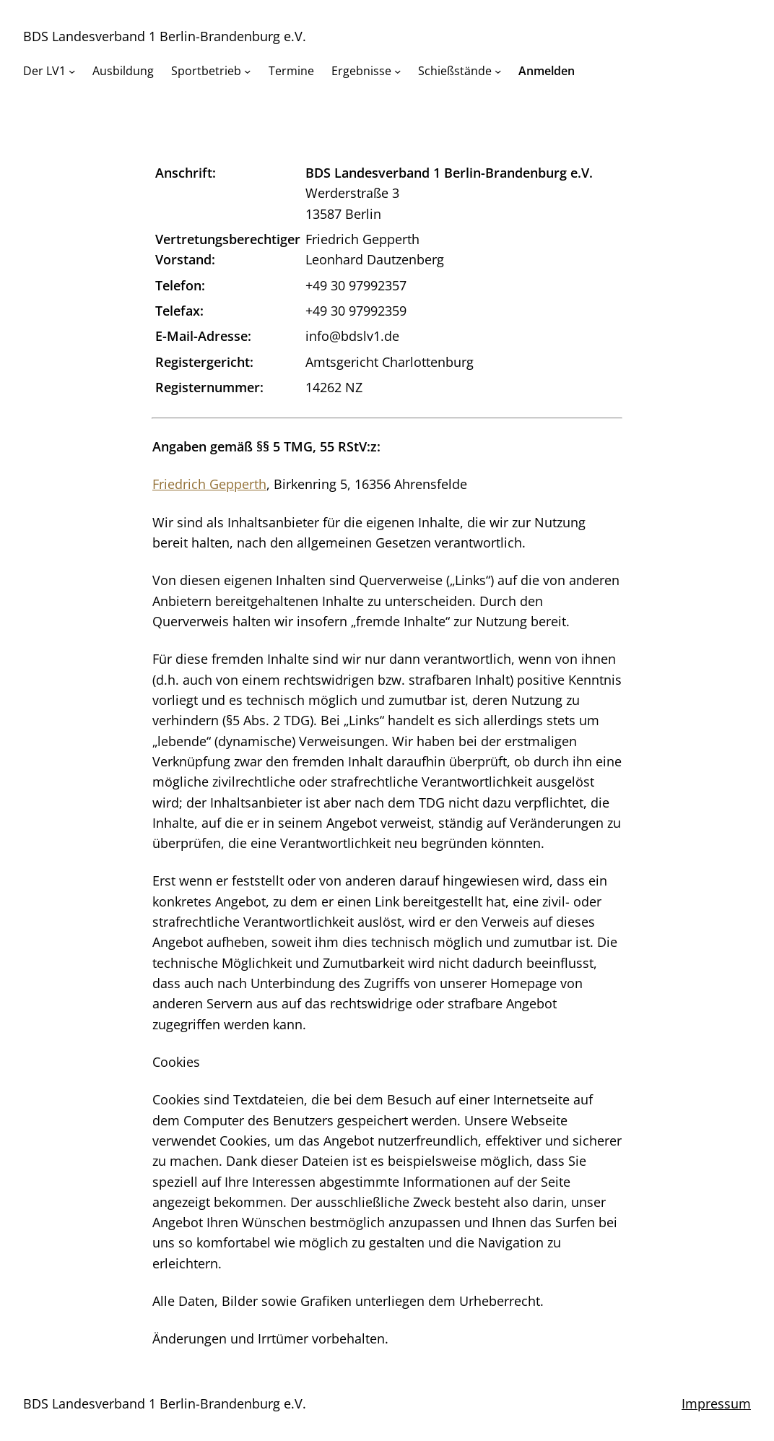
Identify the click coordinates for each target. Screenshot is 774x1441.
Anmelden (546, 71)
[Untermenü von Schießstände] (498, 71)
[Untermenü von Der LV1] (72, 71)
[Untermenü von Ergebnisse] (397, 71)
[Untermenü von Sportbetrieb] (247, 71)
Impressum (716, 1403)
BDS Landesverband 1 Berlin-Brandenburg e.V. (164, 36)
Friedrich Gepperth (209, 484)
